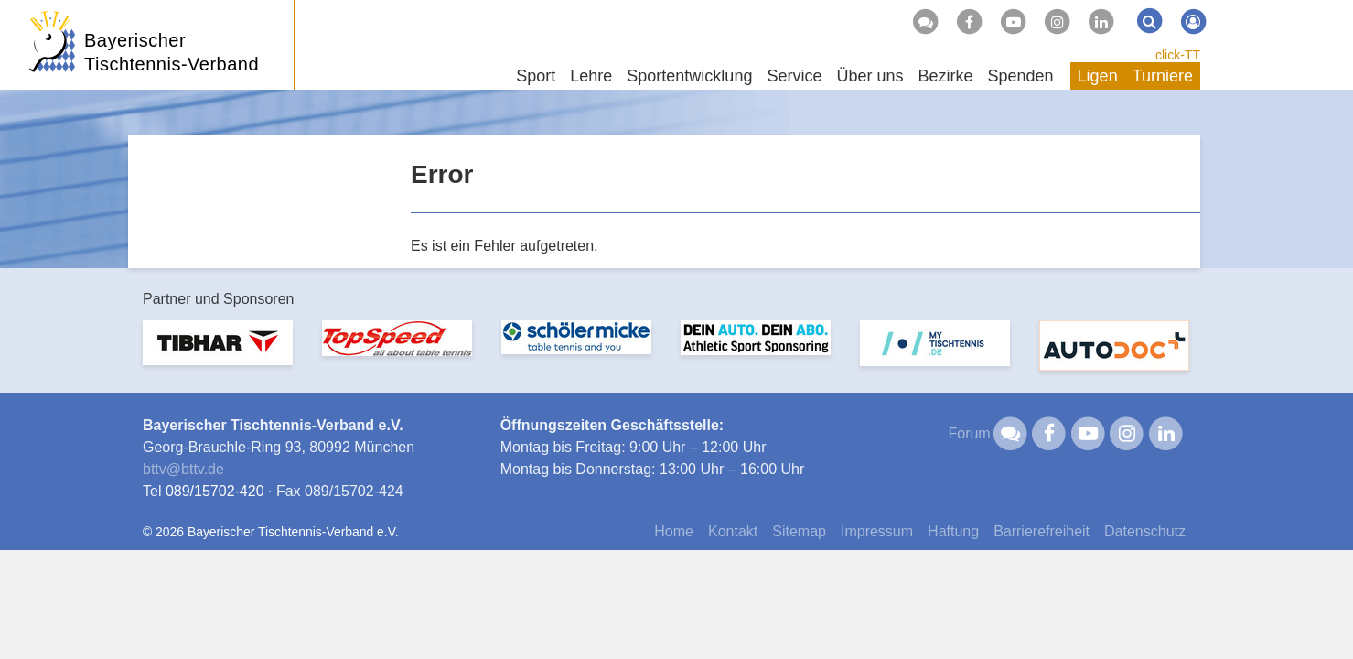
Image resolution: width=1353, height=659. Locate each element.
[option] (217, 353)
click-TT (1177, 55)
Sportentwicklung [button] (689, 76)
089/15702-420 (215, 491)
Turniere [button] (1163, 76)
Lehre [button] (591, 76)
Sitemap (799, 531)
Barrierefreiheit (1041, 531)
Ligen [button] (1098, 76)
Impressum (877, 531)
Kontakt (732, 531)
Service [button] (794, 76)
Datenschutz (1145, 531)
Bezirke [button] (945, 76)
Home (673, 531)
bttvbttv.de (183, 469)
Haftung (953, 531)
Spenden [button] (1021, 76)
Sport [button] (535, 76)
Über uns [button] (869, 76)
